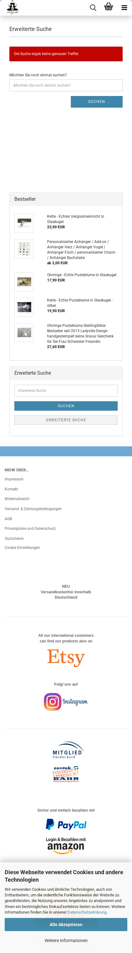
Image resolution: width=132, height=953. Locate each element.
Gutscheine (14, 538)
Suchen (96, 101)
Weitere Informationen (66, 940)
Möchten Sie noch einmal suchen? (38, 75)
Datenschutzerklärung (86, 912)
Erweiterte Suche (66, 420)
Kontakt (11, 489)
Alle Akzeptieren (66, 924)
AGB (8, 519)
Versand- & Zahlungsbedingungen (33, 509)
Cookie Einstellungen (22, 547)
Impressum (14, 479)
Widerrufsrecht (17, 499)
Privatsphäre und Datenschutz (30, 528)
